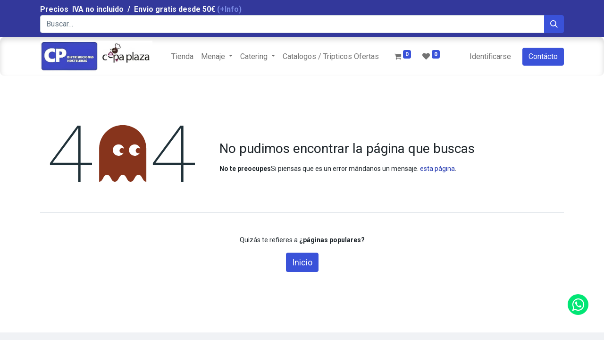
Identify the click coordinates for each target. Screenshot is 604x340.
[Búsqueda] (554, 24)
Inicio (302, 262)
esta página (437, 168)
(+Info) (229, 9)
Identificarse (490, 56)
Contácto (543, 56)
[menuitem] (182, 56)
